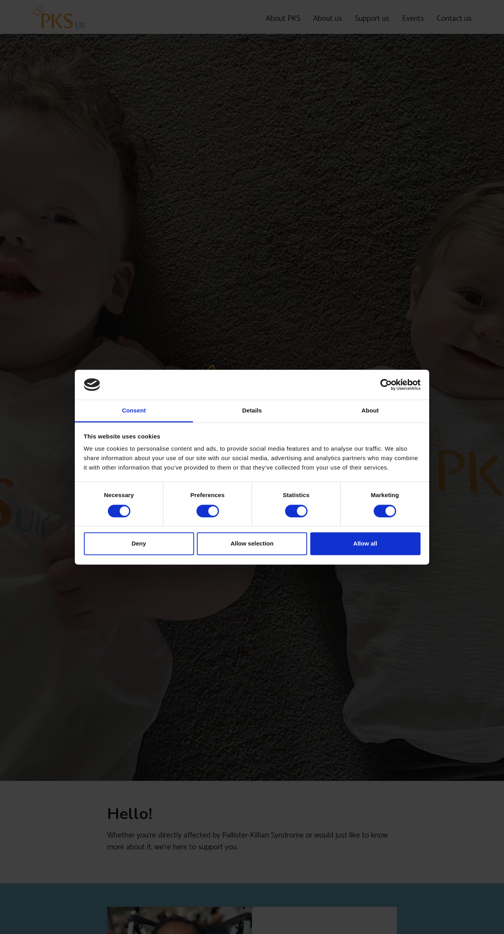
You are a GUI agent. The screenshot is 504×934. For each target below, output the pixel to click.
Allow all (365, 543)
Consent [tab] (134, 410)
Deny (139, 543)
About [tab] (370, 410)
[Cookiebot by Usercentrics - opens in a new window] (386, 384)
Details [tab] (252, 410)
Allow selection (251, 543)
